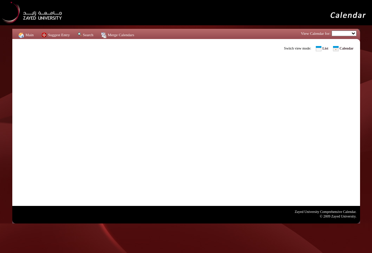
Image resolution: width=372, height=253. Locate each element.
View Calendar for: (316, 33)
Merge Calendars (121, 35)
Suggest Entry (59, 35)
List (325, 48)
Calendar (347, 48)
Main (30, 35)
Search (88, 35)
